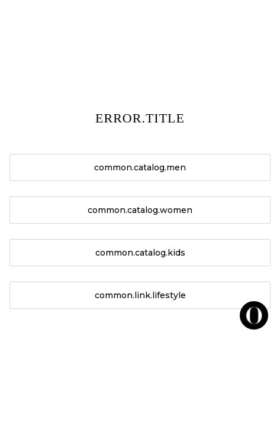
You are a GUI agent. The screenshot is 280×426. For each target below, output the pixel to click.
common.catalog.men (140, 167)
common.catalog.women (140, 210)
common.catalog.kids (140, 252)
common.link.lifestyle (140, 295)
